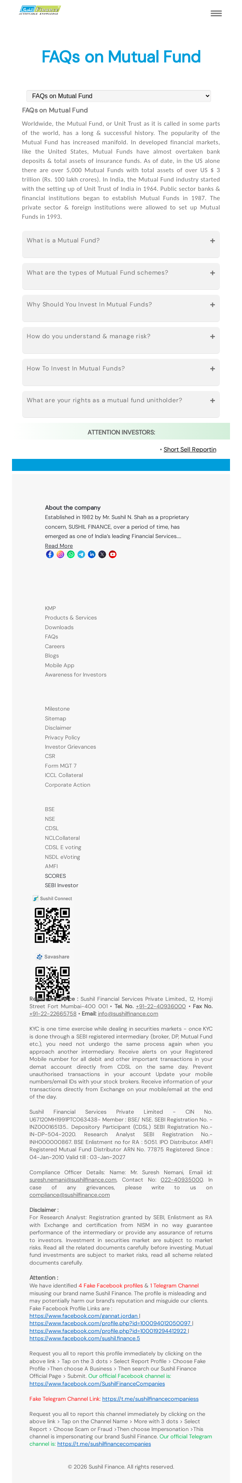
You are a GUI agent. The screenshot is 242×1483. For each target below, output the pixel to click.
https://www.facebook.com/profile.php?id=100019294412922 (108, 1330)
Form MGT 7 (61, 765)
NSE (50, 818)
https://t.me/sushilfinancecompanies (104, 1443)
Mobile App (59, 665)
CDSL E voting (63, 847)
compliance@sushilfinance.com (69, 1194)
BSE (50, 809)
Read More (59, 545)
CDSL (52, 828)
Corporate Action (67, 784)
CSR (50, 756)
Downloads (59, 627)
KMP (50, 608)
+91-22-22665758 (53, 1013)
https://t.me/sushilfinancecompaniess (150, 1398)
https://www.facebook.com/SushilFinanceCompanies (97, 1383)
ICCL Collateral (64, 775)
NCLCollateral (62, 837)
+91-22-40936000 (161, 1006)
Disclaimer (58, 727)
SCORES (55, 875)
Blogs (52, 655)
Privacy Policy (62, 737)
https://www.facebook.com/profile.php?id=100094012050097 (110, 1323)
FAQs (51, 636)
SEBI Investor (61, 885)
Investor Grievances (70, 746)
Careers (55, 646)
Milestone (57, 708)
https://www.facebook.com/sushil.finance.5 (84, 1338)
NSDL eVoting (62, 856)
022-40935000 (182, 1179)
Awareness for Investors (75, 674)
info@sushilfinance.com (128, 1013)
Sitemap (55, 718)
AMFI (51, 866)
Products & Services (71, 617)
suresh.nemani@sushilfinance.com (73, 1179)
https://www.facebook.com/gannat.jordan (84, 1315)
